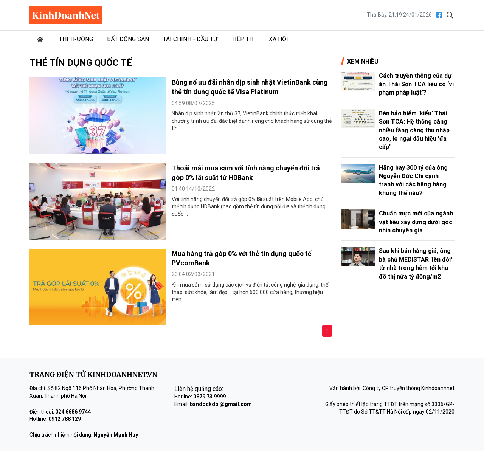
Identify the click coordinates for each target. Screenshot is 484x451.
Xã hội (278, 39)
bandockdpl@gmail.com (221, 404)
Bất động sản (128, 39)
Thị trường (76, 39)
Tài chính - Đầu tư (190, 39)
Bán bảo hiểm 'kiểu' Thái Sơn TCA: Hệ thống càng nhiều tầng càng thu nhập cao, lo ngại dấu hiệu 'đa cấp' (414, 130)
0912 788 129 (64, 419)
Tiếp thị (243, 39)
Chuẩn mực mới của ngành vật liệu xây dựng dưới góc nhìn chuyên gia (416, 222)
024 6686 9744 (73, 412)
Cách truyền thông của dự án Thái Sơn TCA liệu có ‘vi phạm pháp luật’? (416, 84)
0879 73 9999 (209, 397)
